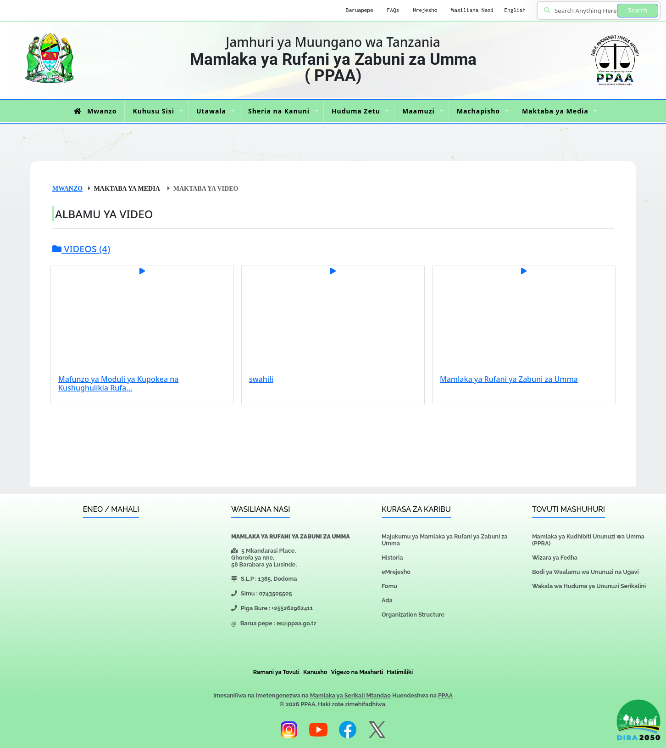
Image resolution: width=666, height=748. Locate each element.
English (515, 10)
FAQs (393, 10)
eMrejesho (396, 571)
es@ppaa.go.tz (296, 623)
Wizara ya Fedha (554, 557)
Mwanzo (93, 111)
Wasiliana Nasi (472, 10)
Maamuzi (418, 111)
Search (637, 10)
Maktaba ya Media (555, 111)
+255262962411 (292, 608)
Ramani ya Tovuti (276, 672)
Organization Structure (413, 614)
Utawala (211, 111)
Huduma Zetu (356, 111)
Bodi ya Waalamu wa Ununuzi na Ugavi (585, 571)
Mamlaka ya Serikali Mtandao (350, 695)
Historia (392, 557)
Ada (387, 600)
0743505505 (275, 593)
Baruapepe (359, 10)
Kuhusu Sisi (153, 111)
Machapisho (478, 111)
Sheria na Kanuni (279, 111)
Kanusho (315, 672)
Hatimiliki (400, 672)
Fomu (389, 586)
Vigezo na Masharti (357, 672)
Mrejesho (425, 10)
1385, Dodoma (277, 578)
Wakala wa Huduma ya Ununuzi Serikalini (589, 586)
